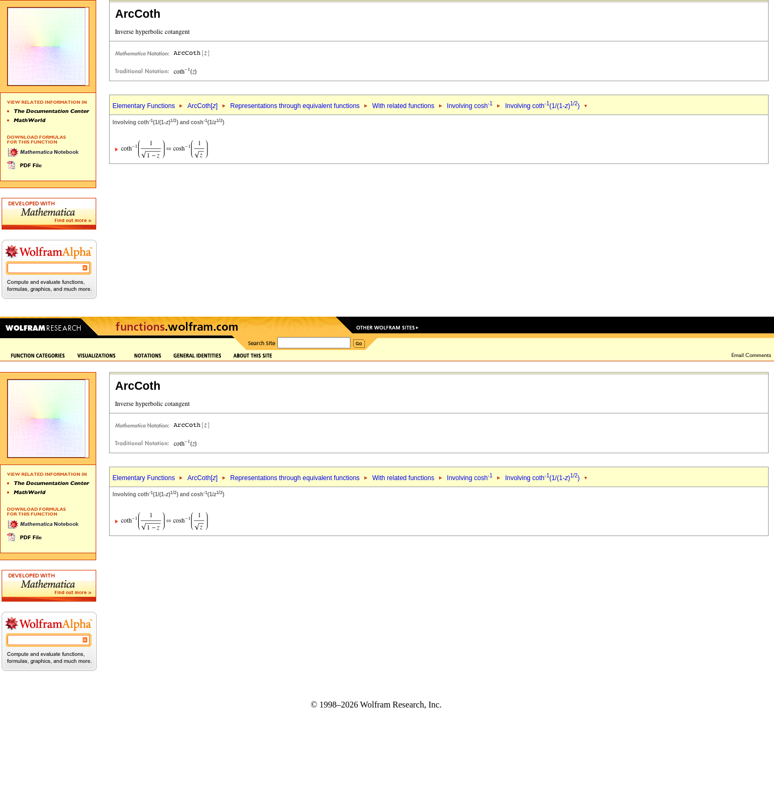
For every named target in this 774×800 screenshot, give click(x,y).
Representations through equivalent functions (295, 106)
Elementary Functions (143, 106)
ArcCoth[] (203, 106)
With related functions (403, 106)
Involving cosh (469, 106)
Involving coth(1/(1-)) (542, 106)
